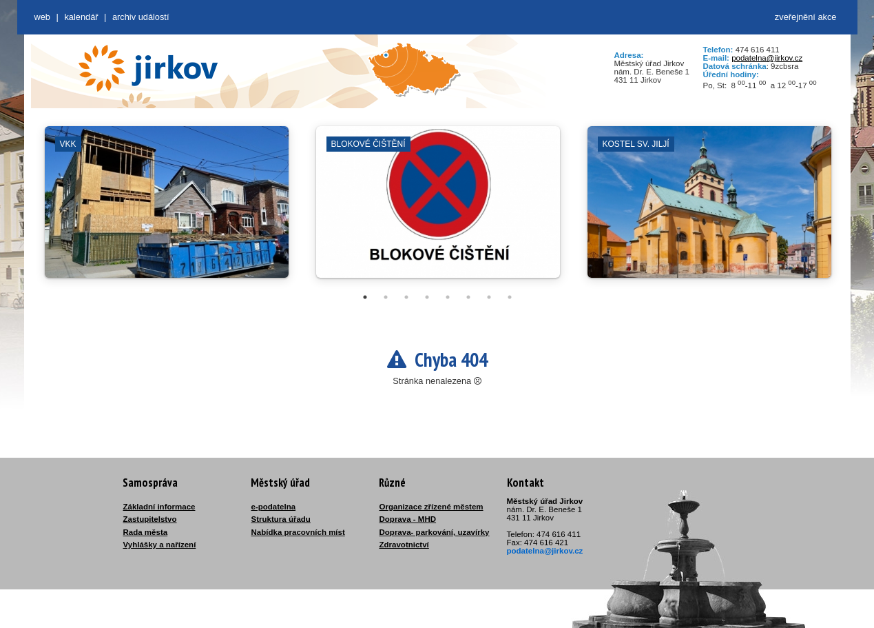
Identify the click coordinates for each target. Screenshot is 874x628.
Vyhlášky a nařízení (159, 544)
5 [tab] (448, 297)
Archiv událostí (140, 17)
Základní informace (159, 507)
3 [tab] (406, 297)
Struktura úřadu (281, 519)
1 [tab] (365, 297)
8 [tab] (510, 297)
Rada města (145, 532)
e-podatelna (273, 507)
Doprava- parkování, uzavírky (434, 532)
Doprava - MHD (408, 519)
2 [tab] (386, 297)
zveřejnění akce (806, 17)
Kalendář (81, 17)
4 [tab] (427, 297)
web (42, 17)
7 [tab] (489, 297)
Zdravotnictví (404, 544)
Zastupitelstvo (150, 519)
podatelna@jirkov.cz (766, 58)
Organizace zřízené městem (431, 507)
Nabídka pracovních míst (298, 532)
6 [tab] (468, 297)
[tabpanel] (166, 208)
